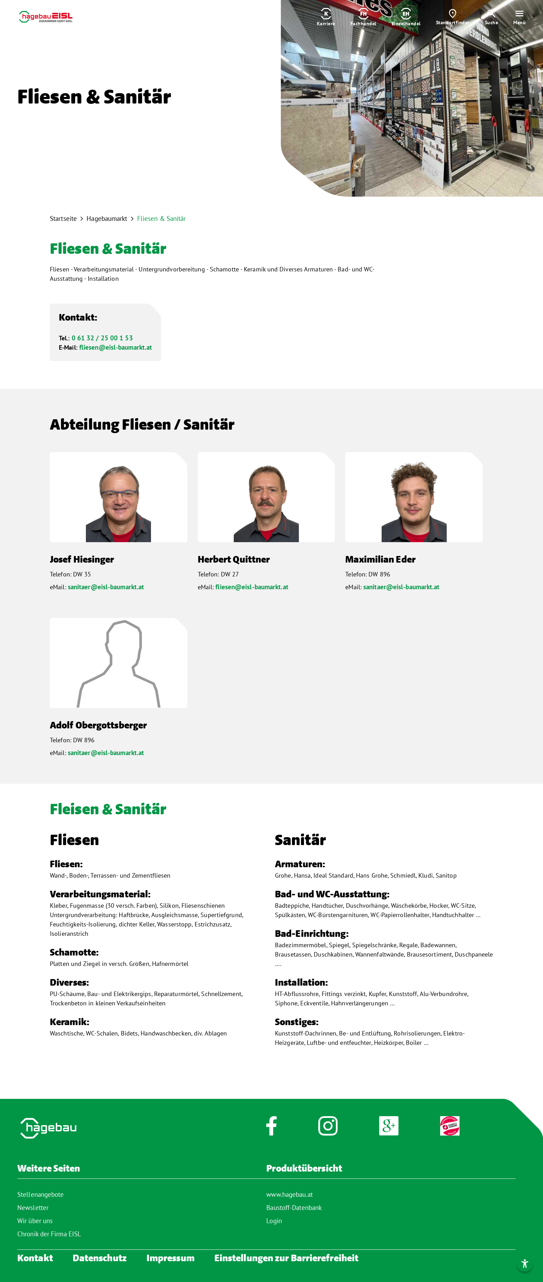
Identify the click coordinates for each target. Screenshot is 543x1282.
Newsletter (32, 1207)
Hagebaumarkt (107, 218)
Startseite (63, 218)
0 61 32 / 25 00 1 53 (102, 338)
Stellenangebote (40, 1194)
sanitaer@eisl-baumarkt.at (106, 587)
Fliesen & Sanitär (161, 218)
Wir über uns (35, 1221)
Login (274, 1221)
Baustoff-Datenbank (294, 1207)
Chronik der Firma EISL (49, 1234)
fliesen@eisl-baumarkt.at (115, 347)
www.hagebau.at (289, 1194)
